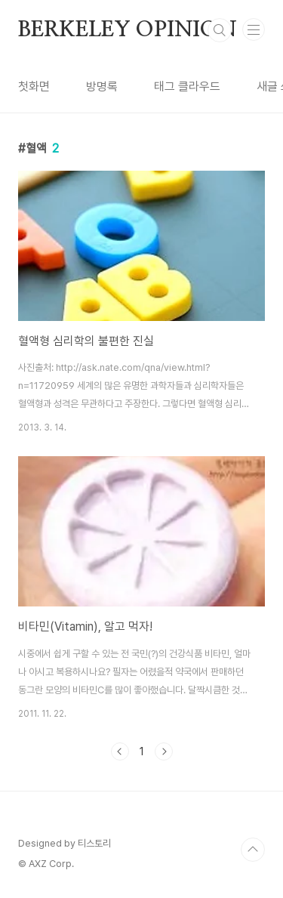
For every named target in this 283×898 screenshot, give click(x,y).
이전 (120, 751)
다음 (164, 751)
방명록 (102, 86)
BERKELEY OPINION (127, 30)
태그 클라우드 (187, 86)
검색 (219, 30)
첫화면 (34, 86)
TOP (253, 850)
